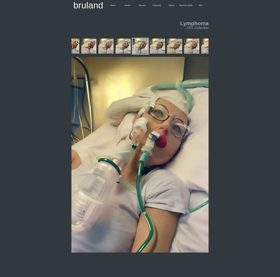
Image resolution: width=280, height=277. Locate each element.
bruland (88, 5)
